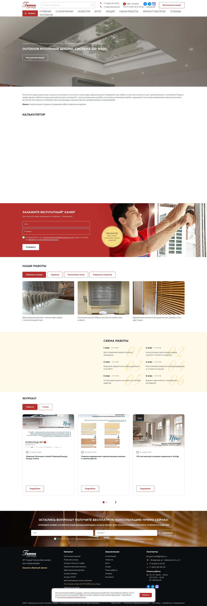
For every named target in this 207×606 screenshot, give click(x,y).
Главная (45, 11)
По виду (60, 43)
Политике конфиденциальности (71, 597)
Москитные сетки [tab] (76, 275)
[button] (115, 502)
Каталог (34, 43)
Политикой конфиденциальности (58, 237)
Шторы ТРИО (70, 577)
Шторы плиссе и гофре (74, 563)
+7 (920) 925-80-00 (111, 7)
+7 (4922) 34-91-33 (111, 3)
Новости (84, 11)
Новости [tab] (30, 407)
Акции (110, 11)
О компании (64, 11)
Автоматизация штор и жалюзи (78, 580)
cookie (79, 593)
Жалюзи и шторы (47, 43)
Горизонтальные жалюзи (75, 567)
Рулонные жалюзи (72, 556)
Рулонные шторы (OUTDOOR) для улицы (83, 43)
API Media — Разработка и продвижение (169, 603)
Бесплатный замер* (172, 5)
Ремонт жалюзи (154, 11)
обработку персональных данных (43, 239)
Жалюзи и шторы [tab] (34, 275)
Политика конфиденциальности (136, 603)
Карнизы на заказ (71, 587)
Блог (98, 11)
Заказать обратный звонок (34, 568)
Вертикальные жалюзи (74, 570)
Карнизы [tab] (55, 275)
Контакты (46, 15)
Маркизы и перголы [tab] (102, 275)
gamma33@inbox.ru (158, 556)
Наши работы (128, 11)
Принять (145, 595)
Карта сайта (115, 603)
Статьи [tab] (45, 407)
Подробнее (35, 489)
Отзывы (175, 11)
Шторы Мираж (70, 573)
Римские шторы (71, 560)
